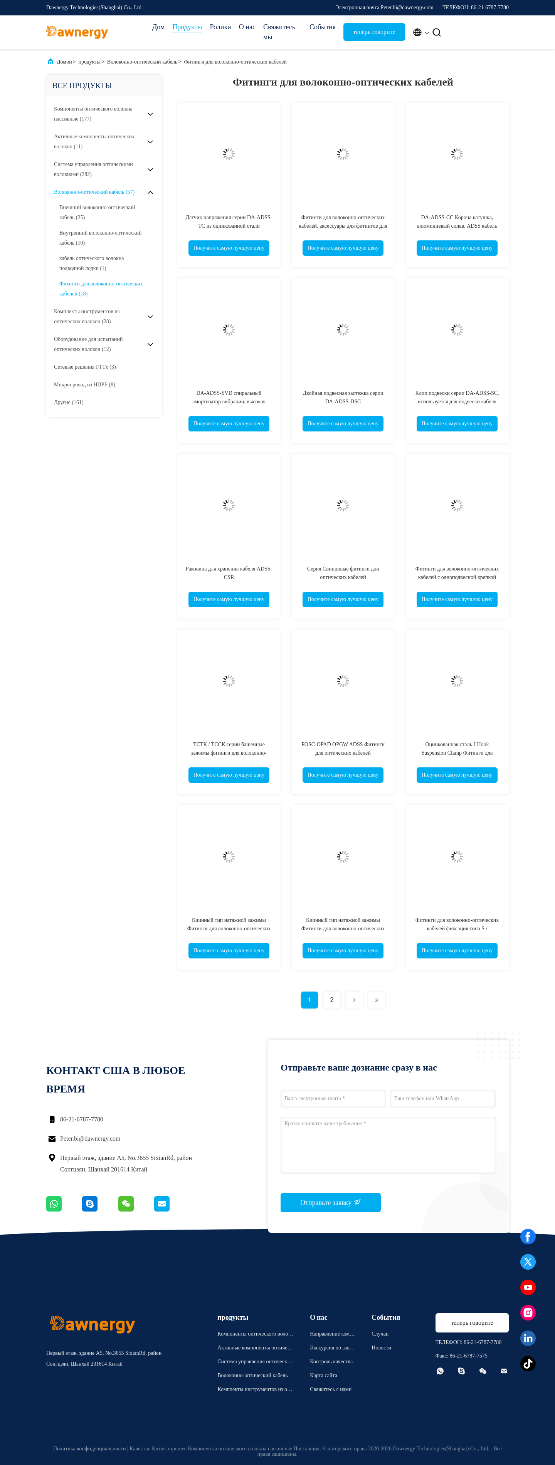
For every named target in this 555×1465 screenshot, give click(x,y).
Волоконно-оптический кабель (142, 62)
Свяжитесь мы (279, 32)
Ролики (220, 27)
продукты (90, 62)
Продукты (187, 27)
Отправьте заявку (330, 1202)
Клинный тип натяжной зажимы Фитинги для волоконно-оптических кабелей (229, 928)
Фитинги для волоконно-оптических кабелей (235, 62)
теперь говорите (374, 31)
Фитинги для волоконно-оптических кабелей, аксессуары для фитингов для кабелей (343, 226)
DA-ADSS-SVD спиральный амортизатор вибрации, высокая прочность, (229, 401)
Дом (158, 27)
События (322, 27)
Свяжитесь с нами (331, 1389)
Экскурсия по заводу (332, 1349)
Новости (381, 1348)
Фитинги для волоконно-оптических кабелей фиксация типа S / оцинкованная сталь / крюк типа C (457, 928)
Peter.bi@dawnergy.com (90, 1138)
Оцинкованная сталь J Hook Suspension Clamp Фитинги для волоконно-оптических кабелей (457, 753)
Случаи (380, 1334)
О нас (247, 27)
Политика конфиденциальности (89, 1449)
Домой (64, 62)
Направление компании (332, 1335)
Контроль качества (331, 1361)
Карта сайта (323, 1375)
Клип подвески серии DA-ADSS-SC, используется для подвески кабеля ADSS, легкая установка (457, 401)
